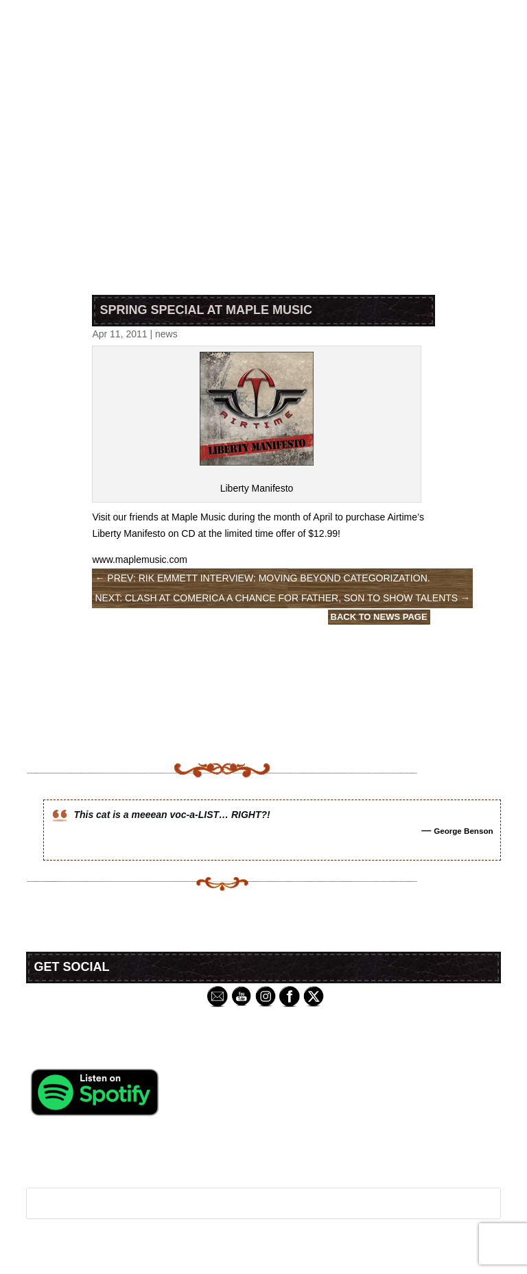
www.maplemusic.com (139, 559)
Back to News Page (379, 617)
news (166, 333)
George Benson (463, 830)
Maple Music (199, 517)
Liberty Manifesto (257, 488)
